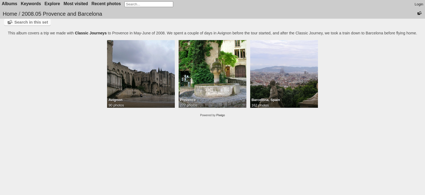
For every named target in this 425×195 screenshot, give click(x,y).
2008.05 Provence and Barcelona (62, 14)
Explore (52, 3)
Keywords (31, 3)
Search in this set (31, 22)
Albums (9, 3)
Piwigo (220, 115)
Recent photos (106, 3)
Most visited (75, 3)
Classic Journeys (91, 33)
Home (10, 14)
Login (419, 4)
